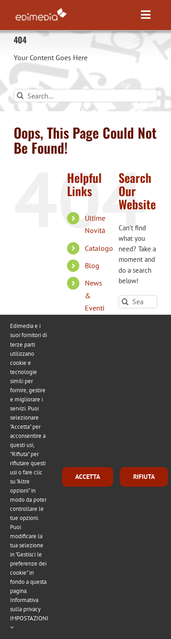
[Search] (20, 95)
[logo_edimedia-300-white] (41, 9)
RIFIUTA (144, 477)
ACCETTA (87, 477)
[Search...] (85, 95)
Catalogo (99, 248)
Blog (92, 265)
